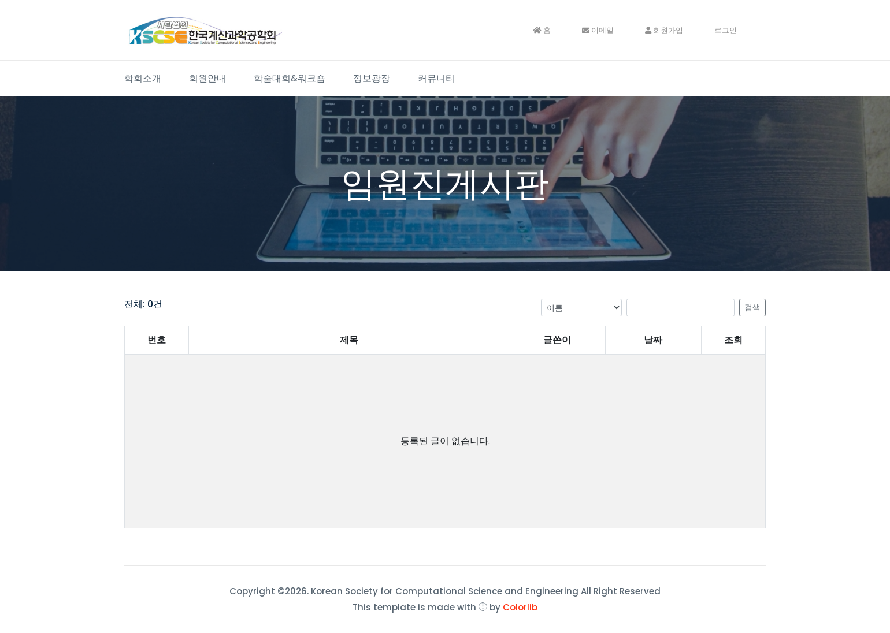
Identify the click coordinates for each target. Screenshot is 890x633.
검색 (752, 307)
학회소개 (142, 78)
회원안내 (207, 78)
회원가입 (664, 30)
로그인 (725, 30)
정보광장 (371, 78)
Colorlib (520, 607)
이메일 (598, 30)
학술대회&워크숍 (289, 78)
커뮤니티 (436, 78)
